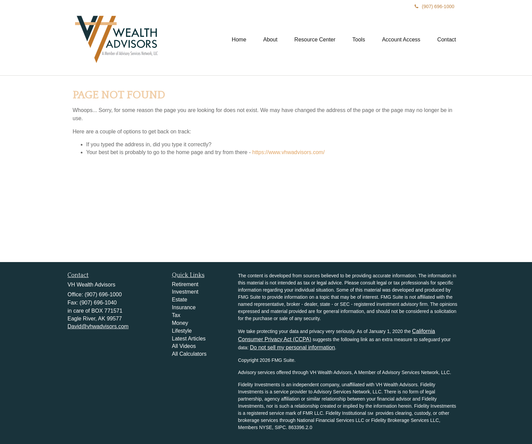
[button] (270, 39)
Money (180, 323)
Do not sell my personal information (292, 347)
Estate (179, 299)
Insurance (184, 307)
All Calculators (189, 354)
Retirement (185, 284)
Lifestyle (182, 331)
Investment (185, 292)
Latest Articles (189, 338)
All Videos (184, 346)
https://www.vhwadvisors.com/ (288, 152)
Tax (176, 315)
